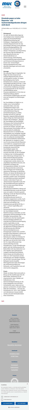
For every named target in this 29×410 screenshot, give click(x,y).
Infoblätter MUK (14, 354)
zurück (3, 15)
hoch (3, 301)
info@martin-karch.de (14, 332)
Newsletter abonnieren (15, 345)
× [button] (27, 384)
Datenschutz (14, 367)
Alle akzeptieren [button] (7, 403)
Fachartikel (14, 370)
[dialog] (14, 396)
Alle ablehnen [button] (22, 403)
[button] (25, 6)
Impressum (14, 365)
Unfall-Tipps (14, 356)
